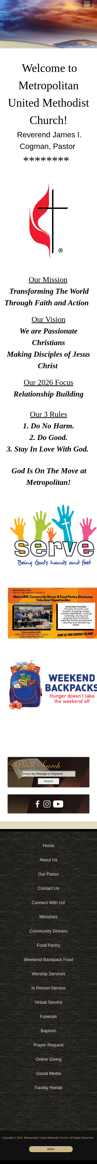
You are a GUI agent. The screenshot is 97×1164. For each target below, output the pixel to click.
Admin (51, 1149)
